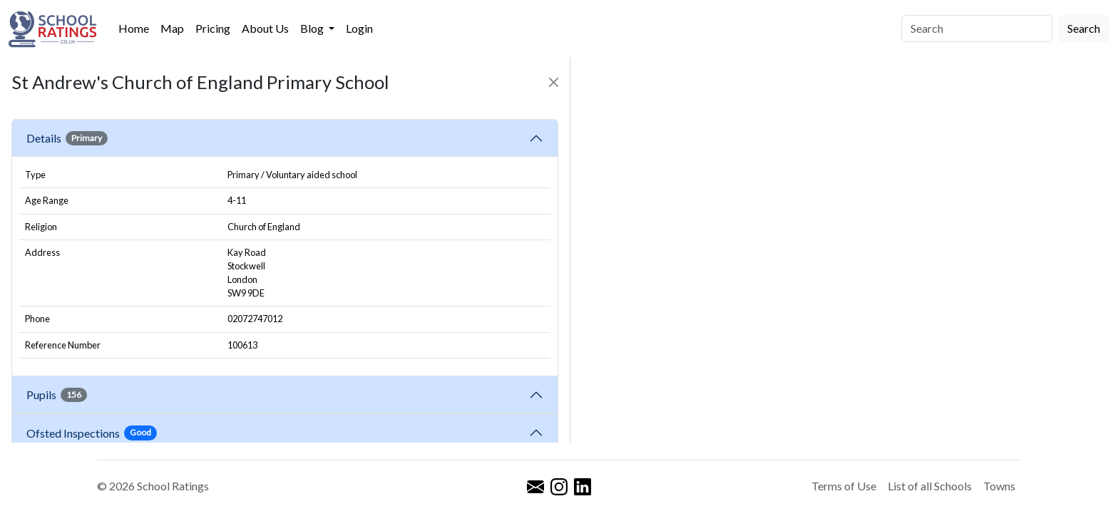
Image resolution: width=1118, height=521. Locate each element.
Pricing (212, 28)
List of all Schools (930, 485)
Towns (999, 485)
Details (67, 138)
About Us (265, 28)
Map (172, 28)
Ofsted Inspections (91, 432)
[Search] (976, 28)
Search (1083, 28)
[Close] (553, 82)
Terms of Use (843, 485)
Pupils (56, 395)
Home (133, 28)
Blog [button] (313, 28)
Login (359, 28)
